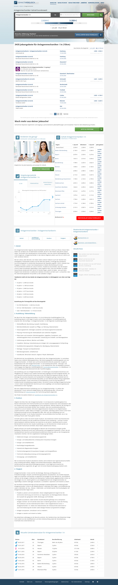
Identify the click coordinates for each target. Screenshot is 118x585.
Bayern (57, 154)
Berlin (57, 158)
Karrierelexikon (93, 3)
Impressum (38, 582)
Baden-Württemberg (61, 150)
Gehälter (53, 3)
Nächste (66, 114)
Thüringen (58, 211)
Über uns (29, 582)
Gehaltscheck (62, 3)
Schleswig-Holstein (60, 207)
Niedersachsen (59, 183)
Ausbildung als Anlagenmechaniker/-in (46, 395)
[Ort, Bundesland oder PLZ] (70, 15)
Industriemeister (31, 392)
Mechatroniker (36, 365)
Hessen (57, 175)
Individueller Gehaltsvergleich (89, 218)
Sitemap (87, 582)
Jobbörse (84, 3)
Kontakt (22, 582)
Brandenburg (59, 162)
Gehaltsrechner (73, 3)
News (102, 3)
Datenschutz (65, 582)
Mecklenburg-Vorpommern (63, 179)
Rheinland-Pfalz (59, 191)
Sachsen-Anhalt (59, 203)
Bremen (57, 167)
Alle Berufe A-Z (59, 217)
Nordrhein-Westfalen (61, 187)
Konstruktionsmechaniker (50, 367)
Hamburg (58, 171)
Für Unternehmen (76, 582)
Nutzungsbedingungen (51, 582)
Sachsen (57, 199)
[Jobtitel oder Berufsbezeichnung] (33, 15)
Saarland (57, 195)
